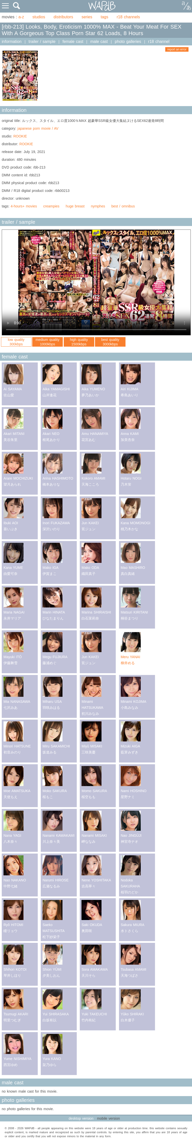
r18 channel (159, 41)
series (87, 17)
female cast (72, 41)
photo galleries (128, 41)
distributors (63, 17)
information (12, 41)
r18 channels (128, 17)
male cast (99, 41)
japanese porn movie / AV (38, 128)
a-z (21, 17)
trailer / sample (42, 41)
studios (38, 17)
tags (104, 17)
